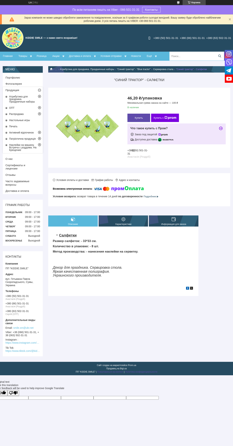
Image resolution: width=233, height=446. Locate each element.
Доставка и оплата (80, 56)
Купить (139, 117)
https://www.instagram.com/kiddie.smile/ (22, 342)
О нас (9, 158)
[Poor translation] (13, 393)
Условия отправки (111, 56)
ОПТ (12, 107)
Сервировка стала (163, 69)
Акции (56, 56)
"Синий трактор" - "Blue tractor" (134, 69)
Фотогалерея (13, 83)
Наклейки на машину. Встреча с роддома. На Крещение (22, 147)
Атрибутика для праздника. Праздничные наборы (87, 69)
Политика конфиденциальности (141, 372)
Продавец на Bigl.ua (116, 368)
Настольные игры (19, 120)
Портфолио (12, 77)
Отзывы (10, 174)
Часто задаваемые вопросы (17, 183)
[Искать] (219, 56)
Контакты (151, 9)
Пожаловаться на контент (110, 372)
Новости (136, 56)
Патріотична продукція (22, 138)
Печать (13, 126)
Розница (41, 56)
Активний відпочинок (21, 132)
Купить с (165, 117)
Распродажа (16, 114)
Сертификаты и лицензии (15, 167)
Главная (8, 56)
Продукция (12, 90)
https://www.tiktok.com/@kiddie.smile (22, 350)
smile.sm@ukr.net (23, 327)
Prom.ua (132, 365)
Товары (22, 56)
